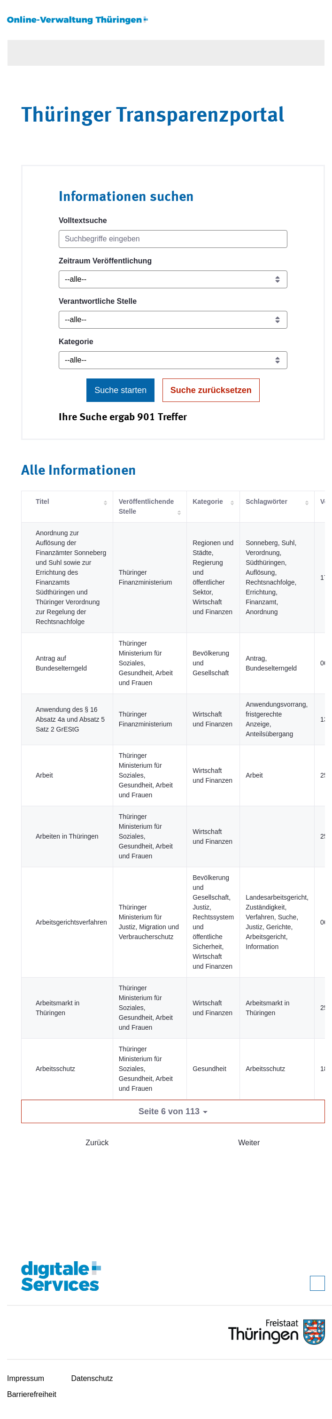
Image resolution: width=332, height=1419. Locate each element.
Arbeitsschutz (55, 1068)
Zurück (96, 1143)
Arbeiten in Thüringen (67, 836)
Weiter (249, 1143)
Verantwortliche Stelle (98, 301)
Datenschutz (92, 1378)
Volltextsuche (83, 220)
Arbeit (44, 775)
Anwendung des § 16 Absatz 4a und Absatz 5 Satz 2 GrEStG (70, 719)
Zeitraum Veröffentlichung (105, 261)
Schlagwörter (266, 501)
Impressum (25, 1378)
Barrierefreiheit (31, 1394)
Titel (42, 501)
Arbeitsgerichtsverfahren (71, 922)
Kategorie (76, 342)
